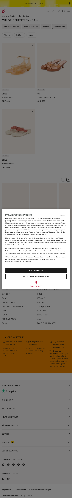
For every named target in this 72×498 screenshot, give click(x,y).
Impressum (27, 261)
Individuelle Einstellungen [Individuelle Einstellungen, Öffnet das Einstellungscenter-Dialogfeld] (36, 276)
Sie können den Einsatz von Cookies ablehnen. (49, 253)
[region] (36, 249)
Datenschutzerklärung (12, 261)
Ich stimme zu (36, 271)
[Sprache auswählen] (62, 215)
